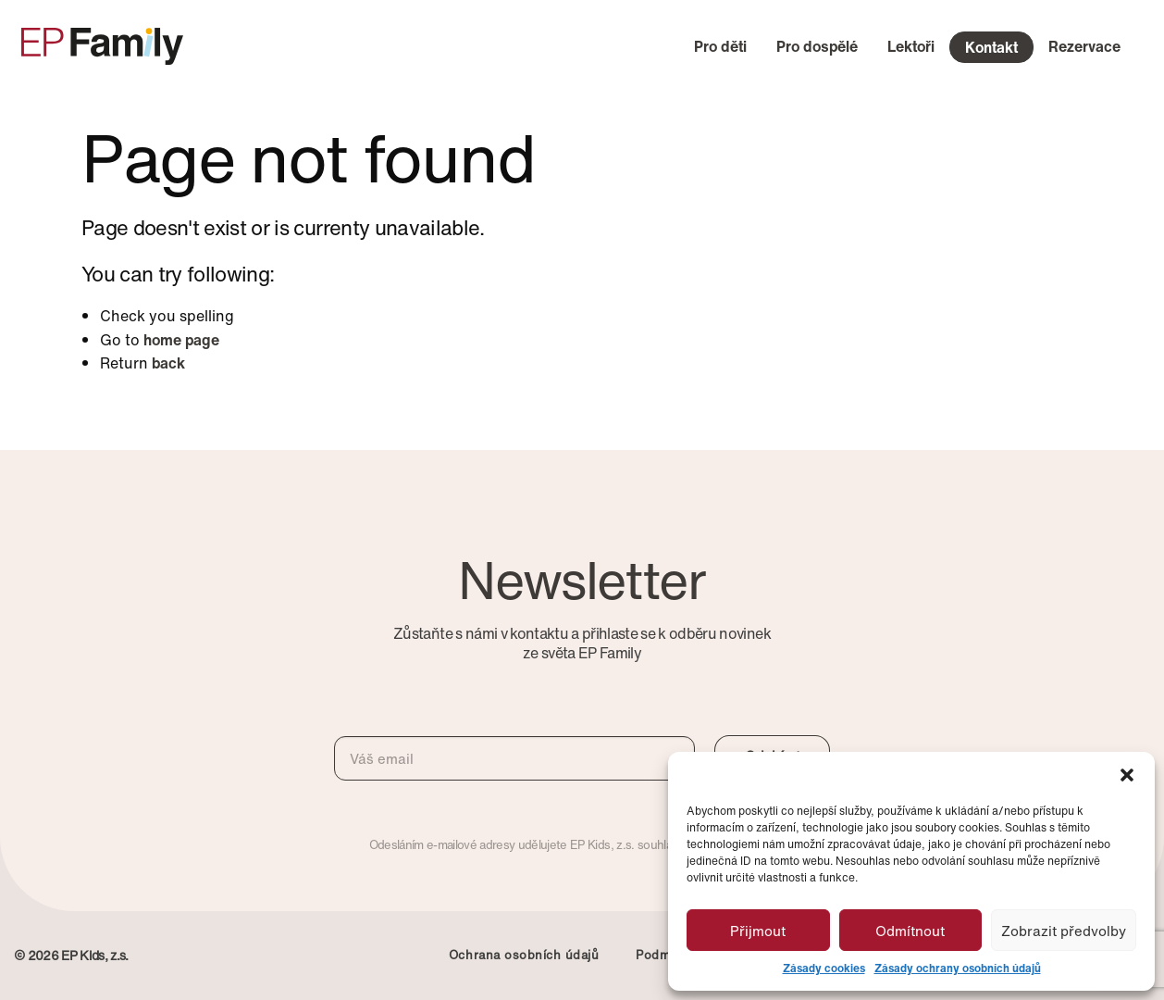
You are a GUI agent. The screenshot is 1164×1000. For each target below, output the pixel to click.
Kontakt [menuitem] (991, 47)
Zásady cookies (824, 968)
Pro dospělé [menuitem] (817, 46)
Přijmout (758, 930)
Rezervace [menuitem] (1084, 46)
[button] (1127, 775)
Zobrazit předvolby (1063, 930)
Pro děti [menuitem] (720, 46)
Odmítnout (910, 930)
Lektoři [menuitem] (911, 46)
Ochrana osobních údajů (524, 955)
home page (181, 340)
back (168, 363)
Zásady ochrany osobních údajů (957, 968)
